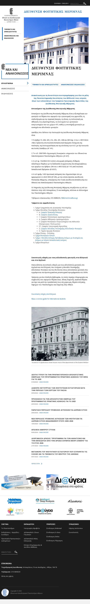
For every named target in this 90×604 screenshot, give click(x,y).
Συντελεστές (73, 537)
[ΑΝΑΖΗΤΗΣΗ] (78, 3)
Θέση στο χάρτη (7, 581)
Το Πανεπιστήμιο (7, 533)
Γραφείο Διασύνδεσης (49, 219)
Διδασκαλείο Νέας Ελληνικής (31, 544)
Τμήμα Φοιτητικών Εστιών (45, 240)
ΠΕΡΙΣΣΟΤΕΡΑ (36, 468)
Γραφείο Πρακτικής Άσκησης (51, 217)
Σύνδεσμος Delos (52, 541)
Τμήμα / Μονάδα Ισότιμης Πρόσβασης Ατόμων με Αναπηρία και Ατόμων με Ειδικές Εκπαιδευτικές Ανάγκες (59, 243)
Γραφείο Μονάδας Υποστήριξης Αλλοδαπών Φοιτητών (61, 233)
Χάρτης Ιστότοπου (76, 533)
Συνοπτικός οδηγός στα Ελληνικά (44, 299)
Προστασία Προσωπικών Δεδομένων (10, 544)
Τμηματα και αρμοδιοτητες (45, 85)
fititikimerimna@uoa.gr (69, 203)
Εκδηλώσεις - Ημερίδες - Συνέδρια (10, 538)
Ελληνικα (57, 3)
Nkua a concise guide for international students (48, 303)
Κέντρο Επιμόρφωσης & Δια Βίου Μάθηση (33, 551)
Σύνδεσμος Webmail (54, 533)
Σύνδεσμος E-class (53, 537)
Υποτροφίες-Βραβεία (32, 533)
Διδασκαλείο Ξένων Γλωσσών (31, 538)
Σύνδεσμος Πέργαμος (54, 545)
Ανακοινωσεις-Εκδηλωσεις (45, 89)
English (65, 3)
